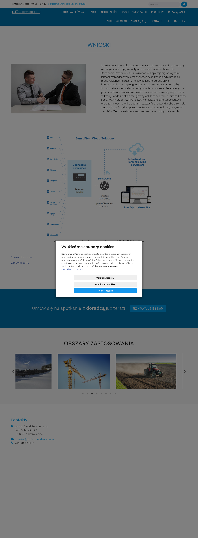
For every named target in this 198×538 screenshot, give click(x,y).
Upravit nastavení (73, 284)
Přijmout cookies (124, 284)
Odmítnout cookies (99, 284)
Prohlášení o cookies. (72, 276)
